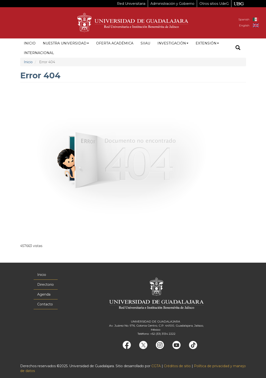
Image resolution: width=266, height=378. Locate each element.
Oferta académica (114, 43)
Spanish (243, 19)
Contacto (45, 304)
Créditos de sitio (177, 366)
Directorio (45, 284)
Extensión (207, 43)
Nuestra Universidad (66, 43)
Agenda (43, 294)
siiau (145, 43)
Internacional (39, 53)
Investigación (172, 43)
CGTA (156, 366)
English (244, 25)
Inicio (30, 43)
